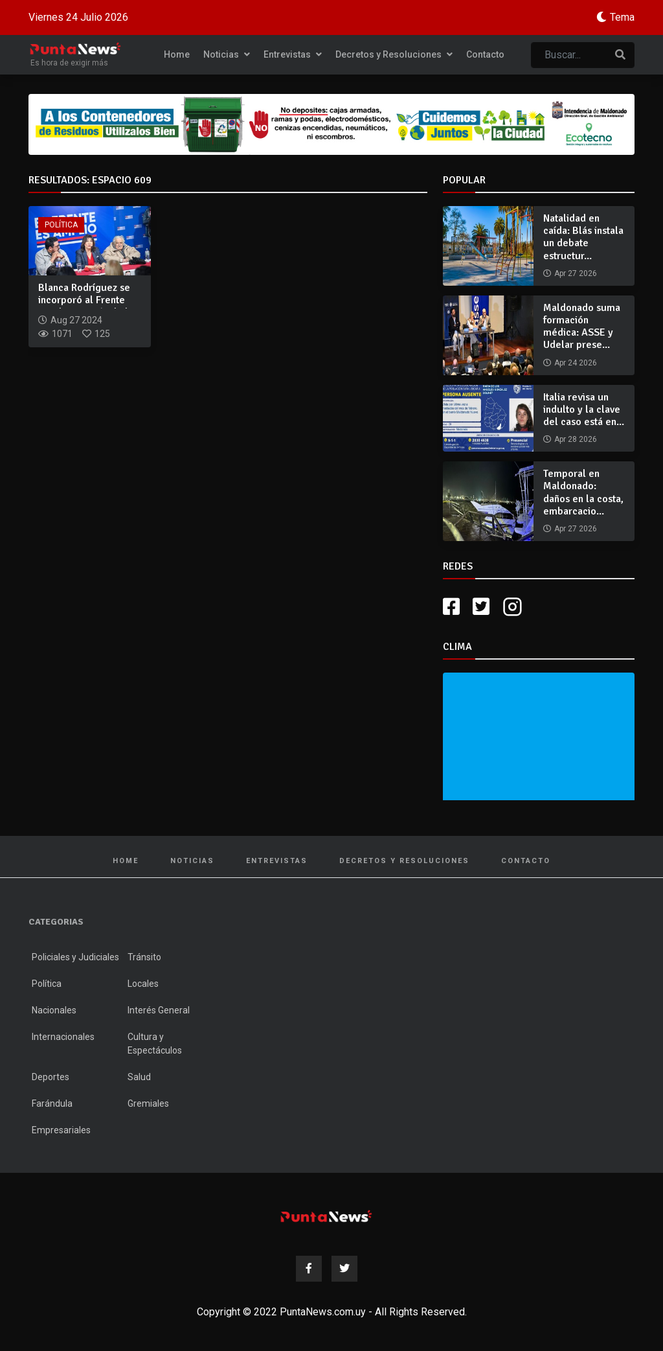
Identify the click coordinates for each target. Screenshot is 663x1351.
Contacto (485, 54)
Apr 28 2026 (575, 439)
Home (177, 54)
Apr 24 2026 (575, 362)
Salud (139, 1077)
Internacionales (63, 1037)
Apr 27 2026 (575, 273)
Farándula (52, 1103)
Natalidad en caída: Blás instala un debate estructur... (583, 237)
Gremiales (148, 1103)
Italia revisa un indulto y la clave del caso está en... (583, 409)
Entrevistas (293, 54)
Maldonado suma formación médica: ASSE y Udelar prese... (581, 326)
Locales (143, 983)
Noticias (226, 54)
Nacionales (54, 1010)
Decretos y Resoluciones (394, 54)
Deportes (50, 1077)
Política (61, 224)
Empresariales (61, 1130)
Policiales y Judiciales (75, 957)
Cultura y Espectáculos (155, 1044)
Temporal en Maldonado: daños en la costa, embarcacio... (583, 492)
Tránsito (144, 957)
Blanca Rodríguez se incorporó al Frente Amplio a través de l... (87, 300)
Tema (622, 17)
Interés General (159, 1010)
